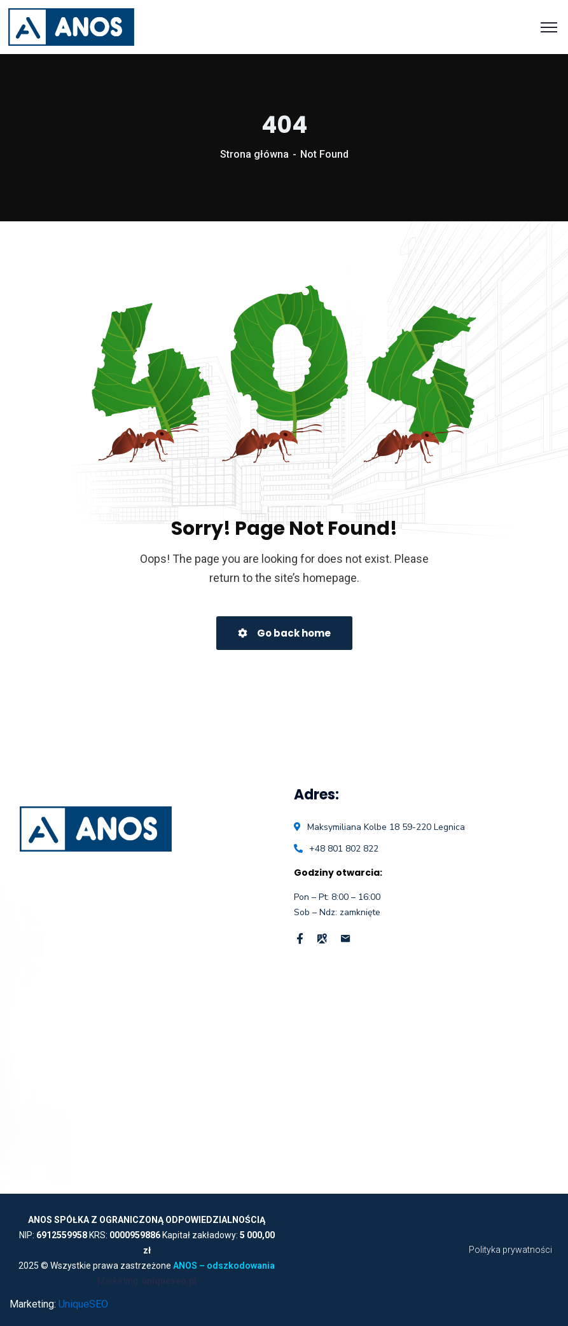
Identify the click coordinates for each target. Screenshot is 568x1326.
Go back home (284, 633)
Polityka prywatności (510, 1250)
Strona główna (254, 154)
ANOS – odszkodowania (224, 1265)
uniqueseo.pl (169, 1281)
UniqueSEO (83, 1304)
